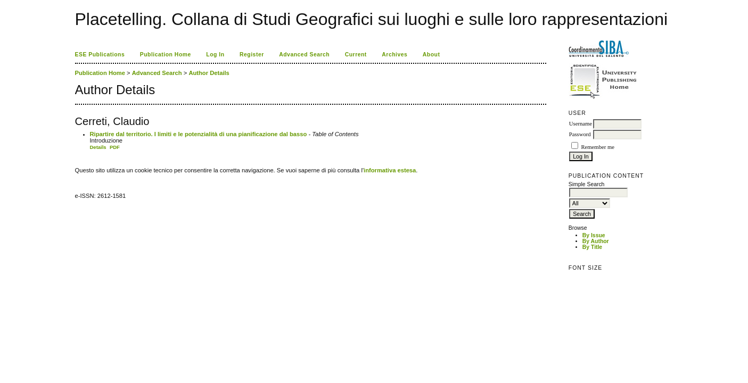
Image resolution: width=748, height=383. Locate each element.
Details (98, 147)
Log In (215, 54)
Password (580, 134)
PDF (115, 147)
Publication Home (165, 54)
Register (252, 54)
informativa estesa (390, 170)
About (431, 54)
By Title (592, 247)
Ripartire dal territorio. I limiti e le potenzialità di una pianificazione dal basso (198, 134)
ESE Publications (100, 54)
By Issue (593, 235)
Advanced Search (304, 54)
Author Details (208, 73)
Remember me (597, 147)
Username (580, 124)
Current (356, 54)
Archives (394, 54)
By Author (595, 241)
